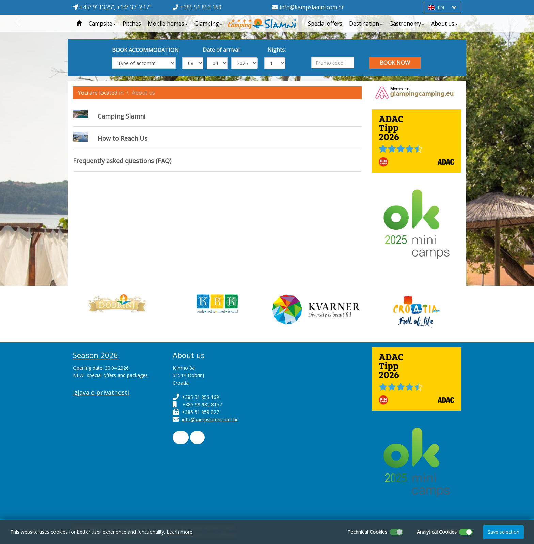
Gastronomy (406, 23)
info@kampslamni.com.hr (312, 7)
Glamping (208, 23)
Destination (365, 23)
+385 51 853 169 (200, 7)
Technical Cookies (367, 532)
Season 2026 (95, 355)
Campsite (102, 23)
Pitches (132, 23)
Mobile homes (168, 23)
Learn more (179, 532)
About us (444, 23)
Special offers (325, 23)
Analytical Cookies (437, 532)
